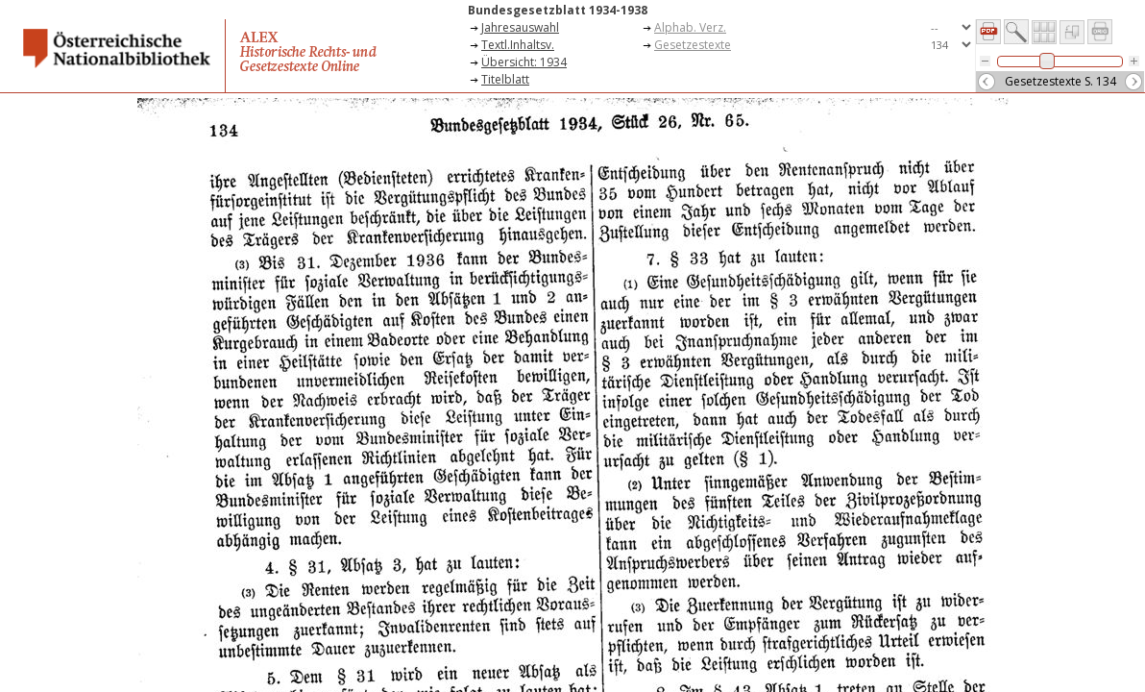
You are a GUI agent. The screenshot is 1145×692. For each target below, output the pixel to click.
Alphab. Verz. (690, 27)
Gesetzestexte (692, 45)
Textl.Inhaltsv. (517, 45)
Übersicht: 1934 (524, 62)
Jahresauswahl (520, 27)
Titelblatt (505, 79)
